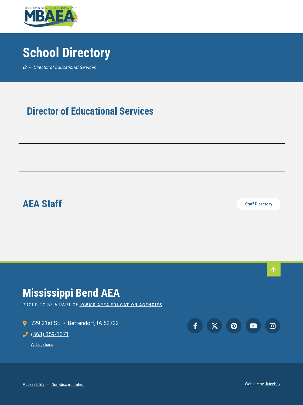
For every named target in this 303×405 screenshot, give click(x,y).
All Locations (42, 344)
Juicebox (273, 384)
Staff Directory (258, 204)
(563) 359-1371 (50, 334)
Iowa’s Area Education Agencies (121, 305)
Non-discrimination (68, 384)
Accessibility (33, 384)
